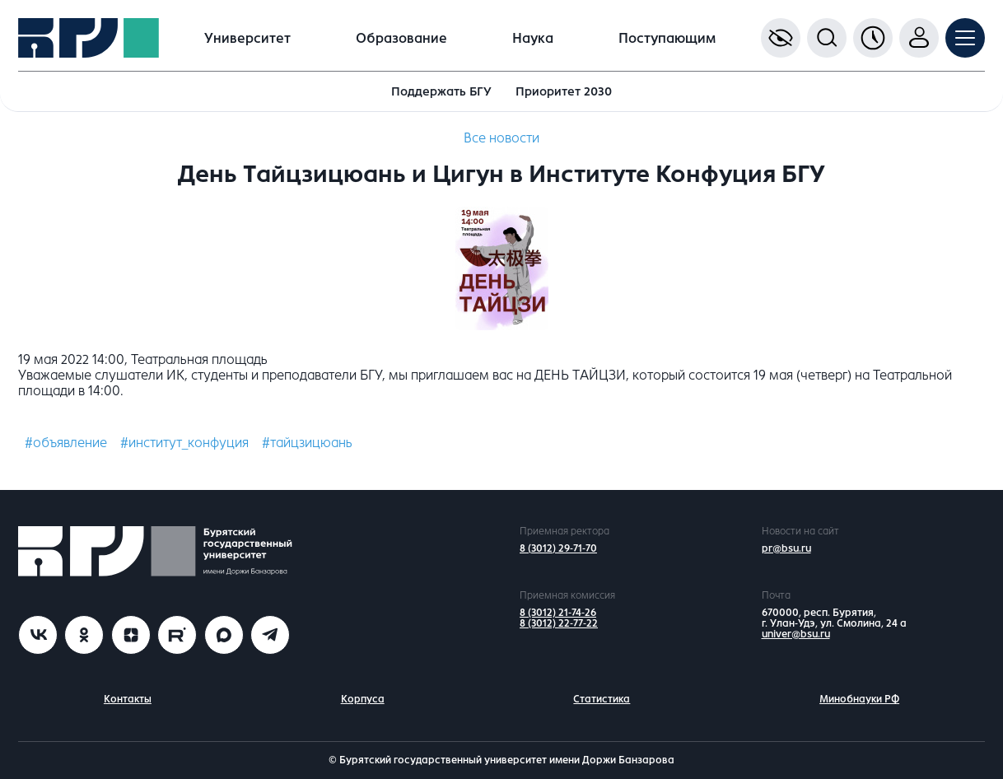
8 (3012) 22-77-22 (559, 623)
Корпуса (363, 699)
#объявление (66, 443)
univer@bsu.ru (796, 634)
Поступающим (667, 38)
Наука (532, 38)
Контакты (128, 699)
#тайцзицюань (307, 443)
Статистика (601, 699)
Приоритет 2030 (563, 91)
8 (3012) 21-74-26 (558, 613)
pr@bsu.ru (786, 548)
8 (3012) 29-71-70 (558, 548)
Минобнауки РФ (859, 699)
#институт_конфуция (184, 443)
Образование (401, 38)
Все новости (501, 138)
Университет (247, 38)
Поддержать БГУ (441, 91)
